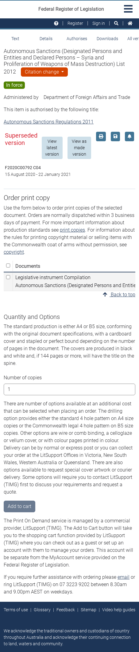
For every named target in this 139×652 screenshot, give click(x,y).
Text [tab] (15, 38)
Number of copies (23, 378)
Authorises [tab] (77, 38)
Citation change (42, 72)
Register (75, 23)
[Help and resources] (56, 23)
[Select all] (8, 265)
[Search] (116, 23)
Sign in (98, 23)
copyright (14, 252)
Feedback (65, 609)
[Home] (130, 23)
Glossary (42, 609)
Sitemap (88, 609)
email (123, 577)
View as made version (79, 148)
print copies (72, 230)
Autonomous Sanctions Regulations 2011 (49, 122)
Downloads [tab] (107, 38)
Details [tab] (46, 38)
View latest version (52, 148)
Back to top (119, 295)
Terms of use (16, 609)
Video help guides (118, 609)
